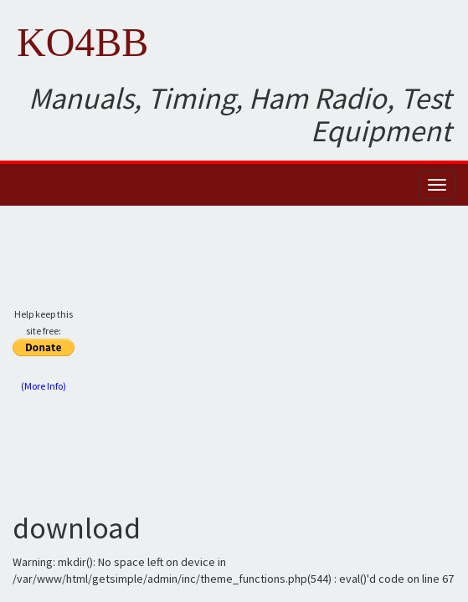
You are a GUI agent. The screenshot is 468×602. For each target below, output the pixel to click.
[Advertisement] (279, 356)
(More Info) (43, 386)
